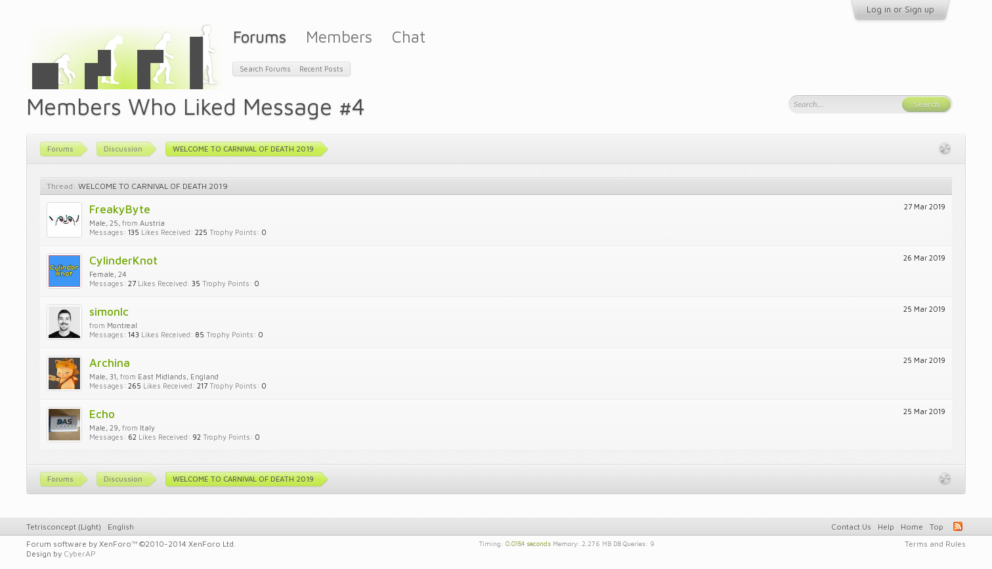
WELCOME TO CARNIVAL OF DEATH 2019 (153, 186)
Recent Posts (321, 68)
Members (339, 36)
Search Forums (265, 68)
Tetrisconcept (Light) (63, 527)
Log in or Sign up (900, 9)
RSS (957, 526)
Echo (102, 414)
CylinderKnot (123, 260)
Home (912, 527)
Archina (109, 362)
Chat (408, 36)
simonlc (109, 311)
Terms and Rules (935, 544)
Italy (147, 427)
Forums (259, 36)
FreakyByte (119, 209)
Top (936, 527)
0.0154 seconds (528, 543)
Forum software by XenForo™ (131, 544)
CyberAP (80, 553)
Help (886, 527)
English (121, 527)
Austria (152, 223)
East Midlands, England (178, 376)
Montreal (122, 325)
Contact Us (851, 527)
